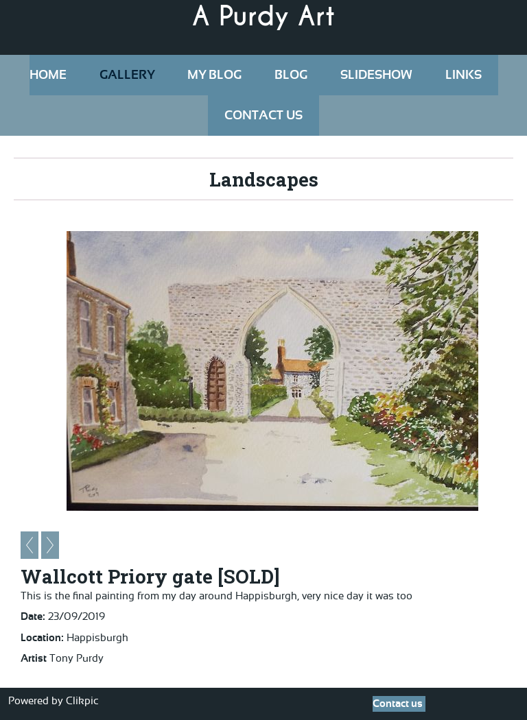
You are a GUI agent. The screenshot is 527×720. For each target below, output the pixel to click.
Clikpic (82, 701)
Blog (290, 75)
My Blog (214, 75)
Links (463, 75)
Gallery (126, 75)
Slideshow (376, 75)
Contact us (263, 115)
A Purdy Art (263, 17)
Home (48, 75)
